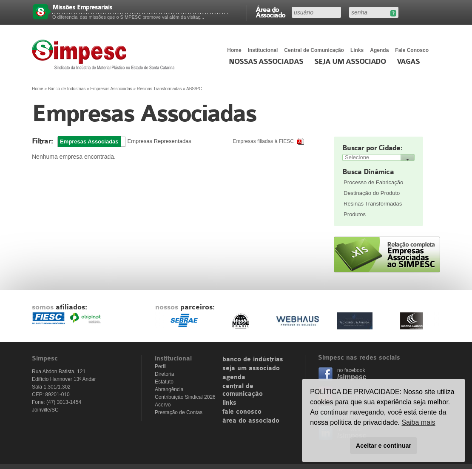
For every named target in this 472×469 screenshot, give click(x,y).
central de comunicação (242, 390)
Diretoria (164, 374)
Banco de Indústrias (66, 88)
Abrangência (169, 389)
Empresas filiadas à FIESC (263, 141)
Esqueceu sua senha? (393, 13)
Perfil (160, 366)
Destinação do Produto (372, 193)
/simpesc (351, 377)
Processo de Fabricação (373, 182)
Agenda (379, 50)
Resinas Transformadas (373, 203)
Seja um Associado (350, 61)
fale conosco (242, 412)
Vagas (408, 61)
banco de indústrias (252, 359)
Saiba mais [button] (418, 422)
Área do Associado (270, 12)
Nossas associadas (266, 61)
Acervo (163, 405)
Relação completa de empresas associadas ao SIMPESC (387, 254)
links (229, 403)
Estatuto (164, 382)
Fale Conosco (412, 50)
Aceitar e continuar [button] (383, 445)
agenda (233, 377)
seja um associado (251, 368)
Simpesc (105, 54)
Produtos (355, 214)
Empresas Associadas (111, 88)
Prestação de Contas (178, 412)
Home (234, 50)
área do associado (250, 421)
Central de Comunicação (314, 50)
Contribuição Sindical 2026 (185, 397)
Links (357, 50)
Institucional (263, 50)
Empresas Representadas (159, 141)
